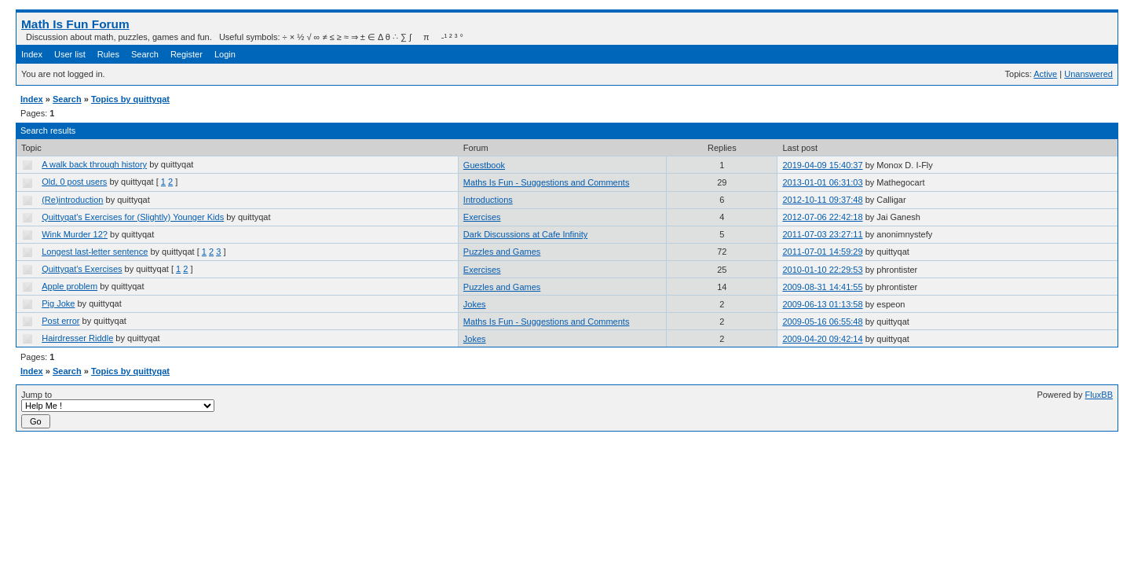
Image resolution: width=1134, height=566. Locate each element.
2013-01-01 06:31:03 (822, 182)
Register (186, 54)
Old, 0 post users (74, 181)
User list (70, 54)
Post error (60, 320)
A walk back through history (94, 164)
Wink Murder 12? (75, 234)
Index (31, 54)
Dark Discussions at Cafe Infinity (525, 234)
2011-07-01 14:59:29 (822, 251)
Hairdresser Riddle (77, 338)
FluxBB (1099, 394)
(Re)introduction (72, 199)
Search (145, 54)
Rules (108, 54)
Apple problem (69, 286)
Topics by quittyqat (130, 99)
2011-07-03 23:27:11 (822, 234)
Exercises (482, 217)
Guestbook (484, 165)
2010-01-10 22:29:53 (822, 269)
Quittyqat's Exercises (82, 269)
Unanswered (1088, 74)
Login (225, 54)
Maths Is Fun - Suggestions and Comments (546, 182)
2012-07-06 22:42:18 (822, 217)
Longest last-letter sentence (95, 251)
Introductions (488, 199)
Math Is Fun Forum (75, 24)
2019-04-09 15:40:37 (822, 165)
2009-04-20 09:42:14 (822, 339)
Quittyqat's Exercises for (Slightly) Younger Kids (133, 217)
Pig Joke (58, 303)
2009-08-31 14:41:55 (822, 287)
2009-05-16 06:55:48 (822, 321)
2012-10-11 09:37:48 (822, 199)
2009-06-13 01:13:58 (822, 304)
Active (1045, 74)
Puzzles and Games (501, 251)
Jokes (474, 304)
